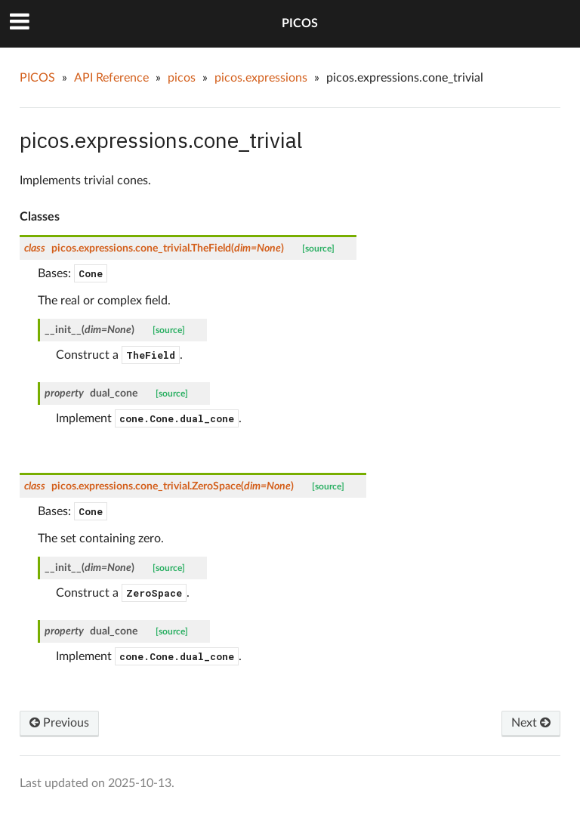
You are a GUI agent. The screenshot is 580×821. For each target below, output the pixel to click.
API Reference (111, 78)
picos (182, 78)
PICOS (300, 23)
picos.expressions (260, 78)
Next (531, 723)
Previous (59, 723)
